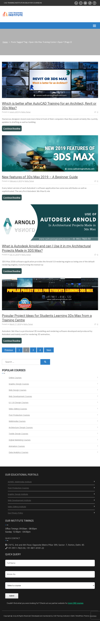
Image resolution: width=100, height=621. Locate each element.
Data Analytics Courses (18, 452)
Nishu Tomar (26, 112)
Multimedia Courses (17, 421)
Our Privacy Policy (15, 513)
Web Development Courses (20, 396)
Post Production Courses (19, 415)
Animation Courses (17, 446)
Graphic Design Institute (18, 494)
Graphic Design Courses (19, 384)
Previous (9, 350)
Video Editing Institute (17, 506)
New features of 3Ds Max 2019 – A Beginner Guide (40, 177)
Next (49, 350)
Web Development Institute (19, 500)
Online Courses (15, 377)
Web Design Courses (17, 390)
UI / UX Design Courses (18, 402)
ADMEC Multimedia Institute (20, 481)
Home (5, 42)
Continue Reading (11, 128)
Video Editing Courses (18, 409)
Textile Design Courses (18, 433)
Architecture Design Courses (21, 427)
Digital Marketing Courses (20, 440)
